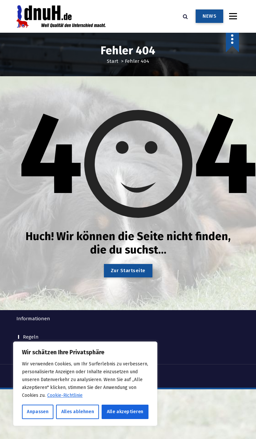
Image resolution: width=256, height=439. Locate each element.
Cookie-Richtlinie (65, 395)
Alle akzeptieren (125, 411)
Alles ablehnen (77, 411)
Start (112, 61)
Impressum (36, 313)
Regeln (31, 302)
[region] (85, 384)
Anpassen (37, 411)
